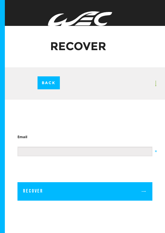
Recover (85, 191)
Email (22, 136)
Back (49, 82)
